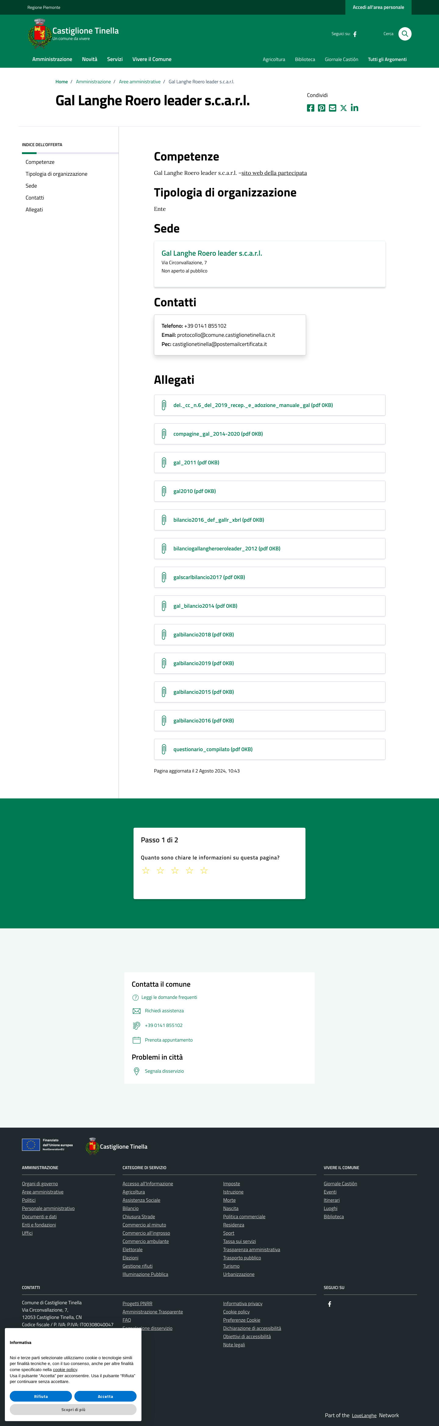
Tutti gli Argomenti (387, 59)
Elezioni (130, 1258)
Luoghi (330, 1208)
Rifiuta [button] (41, 1396)
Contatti (35, 197)
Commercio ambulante (146, 1241)
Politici (29, 1200)
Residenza (233, 1225)
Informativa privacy (242, 1303)
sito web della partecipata (274, 172)
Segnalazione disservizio (148, 1328)
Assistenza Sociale (141, 1200)
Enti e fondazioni (39, 1225)
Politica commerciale (244, 1216)
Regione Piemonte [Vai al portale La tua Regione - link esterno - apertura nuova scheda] (43, 7)
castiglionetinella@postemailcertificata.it (220, 344)
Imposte (231, 1183)
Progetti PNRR (137, 1303)
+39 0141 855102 (205, 325)
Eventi (330, 1192)
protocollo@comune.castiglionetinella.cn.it (226, 335)
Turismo (231, 1266)
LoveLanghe (364, 1415)
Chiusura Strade (139, 1216)
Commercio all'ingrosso (146, 1233)
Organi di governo (40, 1183)
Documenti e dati (39, 1216)
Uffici (27, 1233)
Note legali (234, 1345)
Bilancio (131, 1208)
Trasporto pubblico (242, 1258)
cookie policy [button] (65, 1369)
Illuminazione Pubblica (145, 1274)
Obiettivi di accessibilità (247, 1336)
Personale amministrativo (48, 1208)
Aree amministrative (42, 1192)
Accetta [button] (105, 1396)
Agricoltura (274, 59)
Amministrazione (52, 59)
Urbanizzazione (239, 1274)
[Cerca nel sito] (405, 34)
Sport (228, 1233)
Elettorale (133, 1249)
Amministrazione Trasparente (153, 1312)
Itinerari (332, 1200)
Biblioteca (305, 59)
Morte (229, 1200)
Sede (31, 186)
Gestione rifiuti (138, 1266)
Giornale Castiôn (342, 59)
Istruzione (233, 1192)
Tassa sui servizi (239, 1241)
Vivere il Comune (152, 59)
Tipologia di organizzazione (56, 174)
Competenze (40, 162)
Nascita (230, 1208)
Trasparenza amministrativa (251, 1249)
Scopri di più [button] (73, 1409)
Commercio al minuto (144, 1225)
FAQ (127, 1320)
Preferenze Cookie (241, 1320)
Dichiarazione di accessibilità (252, 1328)
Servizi (115, 59)
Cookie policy (236, 1312)
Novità (89, 59)
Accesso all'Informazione (148, 1183)
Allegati (34, 209)
